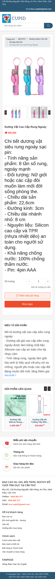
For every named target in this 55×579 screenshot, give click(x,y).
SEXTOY (22, 39)
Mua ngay (27, 304)
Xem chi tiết (10, 375)
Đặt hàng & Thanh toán (12, 548)
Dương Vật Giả (15, 42)
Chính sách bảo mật (11, 540)
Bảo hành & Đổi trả (10, 544)
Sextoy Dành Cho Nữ (38, 39)
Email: (38, 9)
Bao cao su (7, 516)
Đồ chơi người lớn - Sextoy (14, 520)
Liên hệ (5, 524)
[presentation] (6, 112)
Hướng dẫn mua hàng (12, 528)
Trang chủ (10, 39)
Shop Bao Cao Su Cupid (14, 564)
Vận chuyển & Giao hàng (13, 552)
